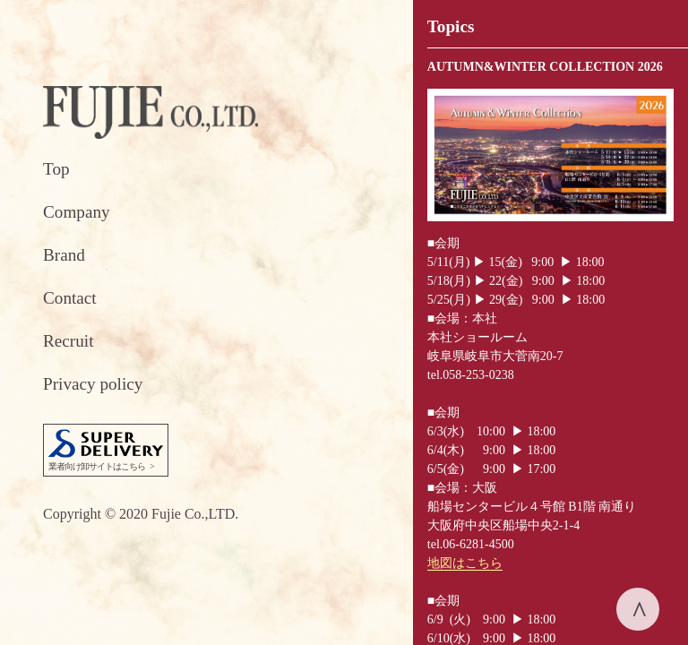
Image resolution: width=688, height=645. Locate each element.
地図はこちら (465, 563)
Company (76, 211)
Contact (70, 297)
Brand (64, 254)
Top (56, 168)
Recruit (68, 340)
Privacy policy (92, 383)
